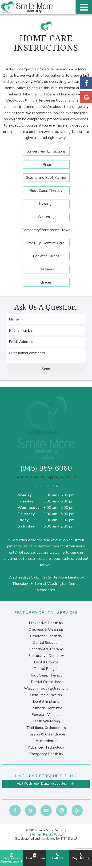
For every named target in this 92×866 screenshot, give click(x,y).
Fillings (46, 164)
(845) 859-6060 (46, 468)
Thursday (26, 514)
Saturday (26, 526)
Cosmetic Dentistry (46, 708)
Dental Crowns (46, 662)
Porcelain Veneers (46, 714)
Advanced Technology (46, 747)
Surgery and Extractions (46, 151)
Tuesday (25, 501)
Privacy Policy (52, 835)
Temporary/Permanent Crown (46, 230)
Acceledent (46, 741)
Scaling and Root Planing (46, 177)
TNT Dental (68, 839)
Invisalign (46, 203)
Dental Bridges (46, 668)
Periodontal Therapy (46, 649)
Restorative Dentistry (46, 655)
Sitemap (35, 835)
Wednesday (28, 507)
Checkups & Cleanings (46, 629)
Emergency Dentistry (46, 754)
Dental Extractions (46, 682)
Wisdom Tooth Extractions (46, 688)
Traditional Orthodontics (46, 727)
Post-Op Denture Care (46, 243)
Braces (46, 282)
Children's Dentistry (46, 636)
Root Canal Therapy (46, 190)
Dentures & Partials (46, 695)
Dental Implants (46, 701)
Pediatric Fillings (46, 256)
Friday (23, 520)
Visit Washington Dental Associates (46, 784)
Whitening (46, 217)
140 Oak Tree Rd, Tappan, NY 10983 (46, 477)
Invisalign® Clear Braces (46, 734)
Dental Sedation (46, 642)
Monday (25, 495)
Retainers (46, 269)
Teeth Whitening (46, 721)
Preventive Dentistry (46, 623)
